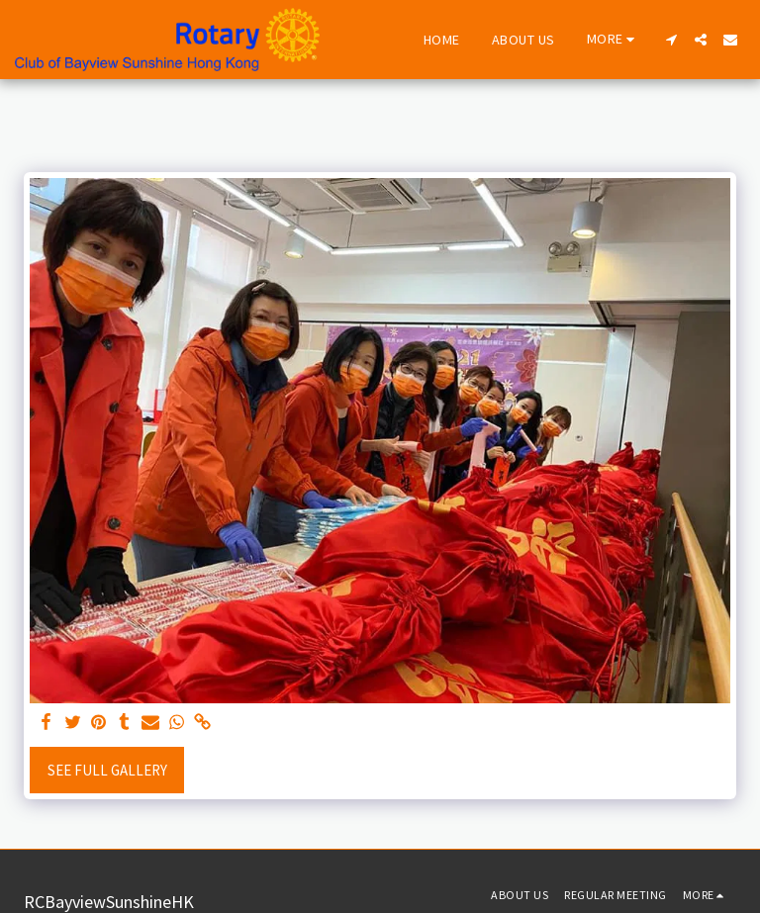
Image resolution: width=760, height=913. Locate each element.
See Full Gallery (107, 770)
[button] (671, 39)
